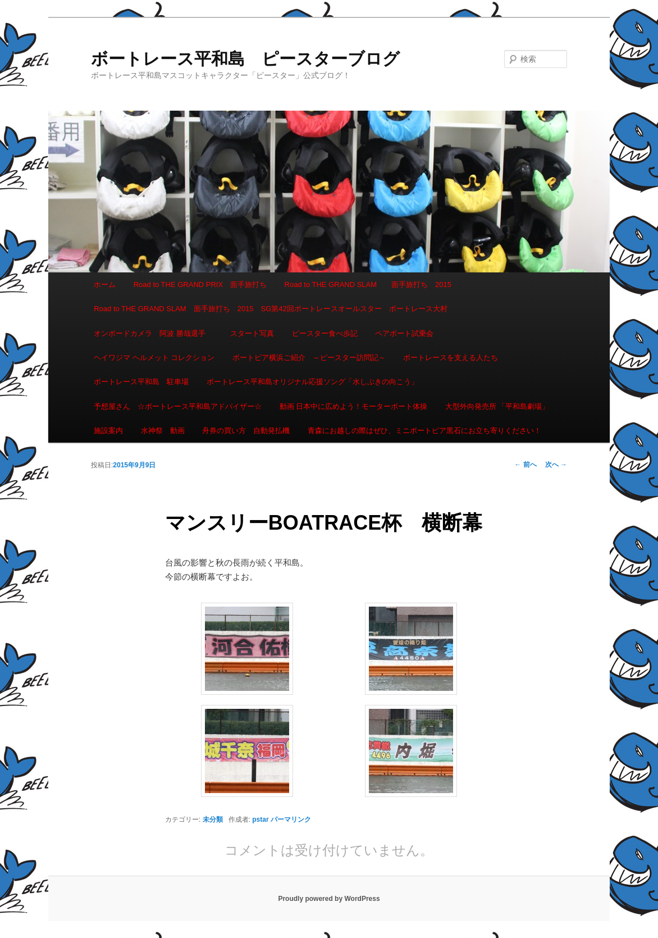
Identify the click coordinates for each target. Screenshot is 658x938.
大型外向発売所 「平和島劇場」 (497, 406)
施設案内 (108, 430)
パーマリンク (291, 819)
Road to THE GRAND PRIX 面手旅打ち (200, 284)
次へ (556, 464)
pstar (260, 819)
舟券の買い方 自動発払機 (246, 430)
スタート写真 (252, 333)
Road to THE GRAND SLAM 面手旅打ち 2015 (368, 284)
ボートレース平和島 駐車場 (141, 381)
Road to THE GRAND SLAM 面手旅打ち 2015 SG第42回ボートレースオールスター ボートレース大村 (270, 308)
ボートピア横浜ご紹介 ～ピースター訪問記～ (309, 357)
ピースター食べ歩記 (325, 333)
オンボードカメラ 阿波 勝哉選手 (153, 333)
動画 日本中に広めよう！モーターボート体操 (354, 406)
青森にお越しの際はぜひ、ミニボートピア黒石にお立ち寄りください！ (424, 430)
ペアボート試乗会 (404, 333)
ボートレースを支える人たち (450, 357)
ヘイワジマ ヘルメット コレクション (154, 357)
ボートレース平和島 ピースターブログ (245, 58)
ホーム (105, 284)
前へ (525, 464)
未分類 (213, 819)
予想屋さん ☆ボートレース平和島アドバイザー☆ (178, 406)
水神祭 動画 (163, 430)
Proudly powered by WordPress (329, 899)
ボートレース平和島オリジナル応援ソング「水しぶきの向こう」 (312, 381)
